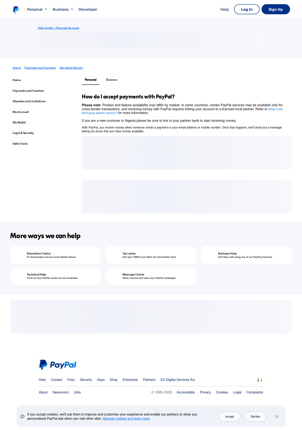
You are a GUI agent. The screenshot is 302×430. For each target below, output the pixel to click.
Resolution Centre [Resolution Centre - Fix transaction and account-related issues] (39, 253)
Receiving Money (71, 67)
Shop (113, 379)
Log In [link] (247, 9)
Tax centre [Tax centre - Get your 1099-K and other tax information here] (129, 253)
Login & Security (23, 133)
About (43, 392)
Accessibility (186, 392)
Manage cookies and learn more (126, 418)
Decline (255, 416)
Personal (37, 9)
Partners (149, 379)
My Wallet (19, 122)
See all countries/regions (259, 380)
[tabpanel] (184, 113)
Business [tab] (111, 79)
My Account (21, 112)
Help (224, 9)
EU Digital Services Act (178, 379)
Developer (88, 9)
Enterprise (130, 379)
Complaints (254, 392)
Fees (71, 379)
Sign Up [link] (276, 9)
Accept (229, 416)
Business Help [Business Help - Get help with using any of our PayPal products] (227, 253)
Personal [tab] (90, 79)
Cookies (222, 392)
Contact (56, 379)
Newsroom (61, 392)
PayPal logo (16, 9)
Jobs (77, 392)
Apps (101, 379)
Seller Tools (20, 143)
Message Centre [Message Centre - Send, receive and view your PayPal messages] (133, 274)
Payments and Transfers (40, 67)
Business (63, 9)
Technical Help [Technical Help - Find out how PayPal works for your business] (36, 274)
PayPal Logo (59, 364)
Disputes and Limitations (29, 101)
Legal (237, 392)
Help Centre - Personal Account (58, 28)
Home (17, 67)
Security (86, 379)
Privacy (205, 392)
